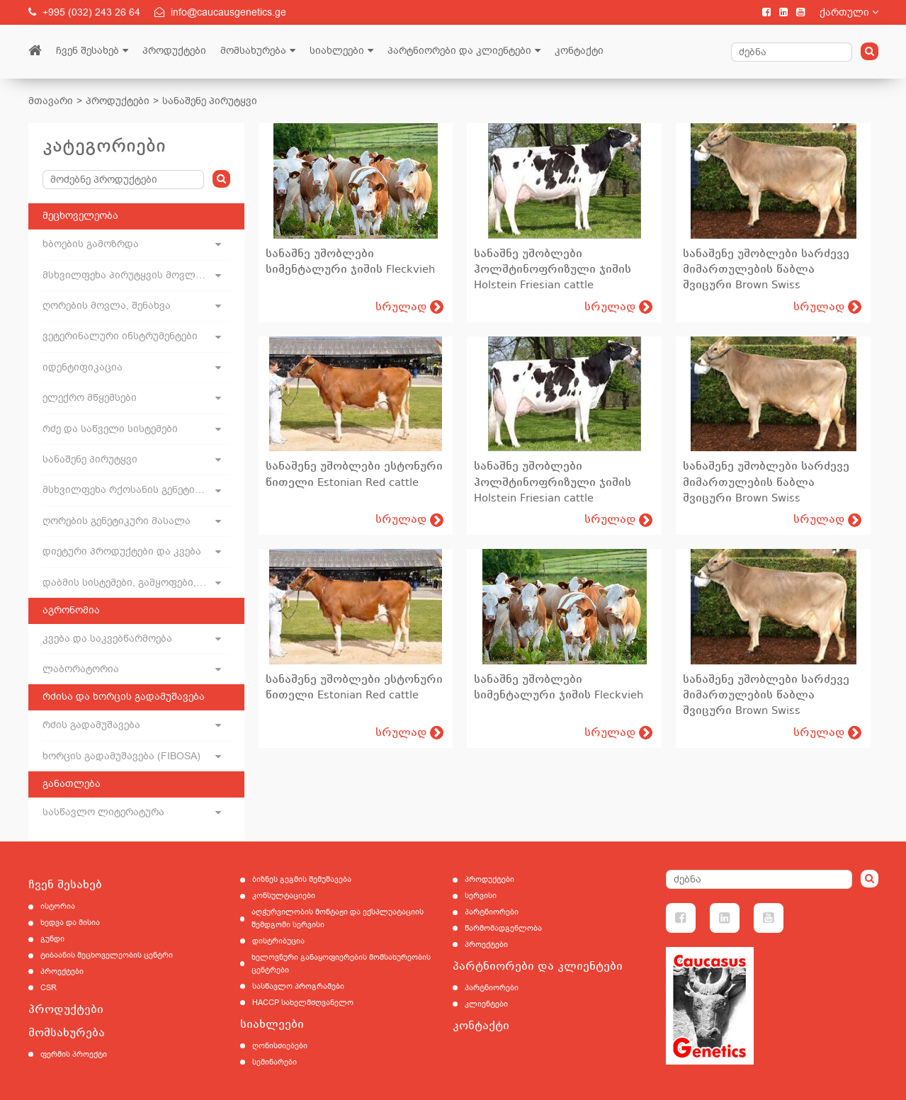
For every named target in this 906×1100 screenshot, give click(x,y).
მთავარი (50, 101)
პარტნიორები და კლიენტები (459, 50)
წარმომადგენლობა (503, 928)
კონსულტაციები (283, 895)
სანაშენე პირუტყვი (209, 101)
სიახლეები (337, 50)
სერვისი (481, 895)
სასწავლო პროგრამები (298, 986)
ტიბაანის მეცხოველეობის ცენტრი (106, 955)
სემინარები (274, 1062)
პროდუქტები (174, 50)
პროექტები (62, 971)
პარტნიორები (492, 912)
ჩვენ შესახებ (87, 50)
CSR (48, 987)
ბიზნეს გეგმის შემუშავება (301, 879)
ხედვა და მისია (70, 922)
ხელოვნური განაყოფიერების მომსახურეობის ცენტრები (341, 963)
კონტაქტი (579, 50)
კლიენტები (486, 1004)
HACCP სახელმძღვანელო (302, 1002)
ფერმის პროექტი (73, 1054)
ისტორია (57, 906)
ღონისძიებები (279, 1046)
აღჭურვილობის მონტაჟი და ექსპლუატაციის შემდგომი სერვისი (337, 918)
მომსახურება (253, 50)
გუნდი (52, 939)
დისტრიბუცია (278, 941)
